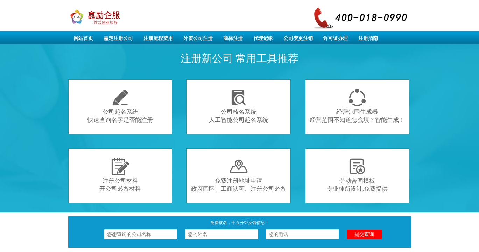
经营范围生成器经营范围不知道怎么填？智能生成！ (357, 106)
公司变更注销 (298, 38)
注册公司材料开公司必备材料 (120, 175)
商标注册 (233, 38)
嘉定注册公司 (118, 38)
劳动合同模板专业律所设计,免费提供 (357, 175)
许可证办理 (335, 38)
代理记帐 (263, 38)
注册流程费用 (158, 38)
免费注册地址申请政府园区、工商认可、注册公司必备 (238, 175)
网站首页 (83, 38)
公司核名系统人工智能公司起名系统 (238, 106)
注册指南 (368, 38)
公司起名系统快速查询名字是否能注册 (120, 106)
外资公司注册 (198, 38)
